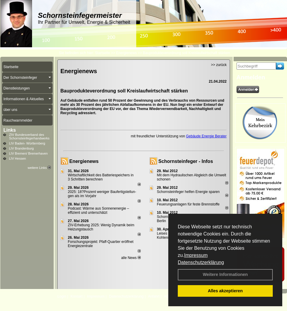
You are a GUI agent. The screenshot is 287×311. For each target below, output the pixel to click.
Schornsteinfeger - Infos (185, 161)
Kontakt (77, 296)
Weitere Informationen (225, 274)
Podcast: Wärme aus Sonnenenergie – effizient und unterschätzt (98, 210)
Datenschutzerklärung (201, 262)
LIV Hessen (17, 158)
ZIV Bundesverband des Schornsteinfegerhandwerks (29, 136)
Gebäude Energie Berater (206, 136)
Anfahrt (154, 296)
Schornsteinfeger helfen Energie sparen (188, 192)
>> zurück (219, 65)
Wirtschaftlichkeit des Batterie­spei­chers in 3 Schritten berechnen (101, 177)
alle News (130, 258)
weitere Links (39, 167)
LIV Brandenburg (21, 148)
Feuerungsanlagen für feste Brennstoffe (188, 204)
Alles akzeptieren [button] (225, 290)
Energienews (84, 161)
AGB (167, 296)
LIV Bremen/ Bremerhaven (28, 153)
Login (62, 296)
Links (10, 130)
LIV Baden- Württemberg (27, 143)
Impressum (195, 255)
